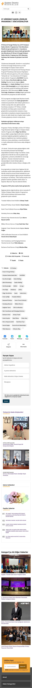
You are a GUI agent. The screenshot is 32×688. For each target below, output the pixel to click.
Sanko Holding (18, 282)
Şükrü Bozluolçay (7, 282)
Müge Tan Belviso (7, 293)
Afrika (20, 289)
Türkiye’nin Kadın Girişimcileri (13, 412)
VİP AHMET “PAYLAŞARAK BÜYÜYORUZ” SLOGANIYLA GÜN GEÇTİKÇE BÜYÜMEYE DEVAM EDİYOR (16, 515)
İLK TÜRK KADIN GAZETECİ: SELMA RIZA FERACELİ (15, 537)
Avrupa (22, 286)
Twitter (12, 337)
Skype (26, 337)
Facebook (5, 337)
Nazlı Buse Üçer (20, 321)
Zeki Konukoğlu (7, 286)
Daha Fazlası (23, 345)
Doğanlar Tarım (7, 307)
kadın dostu (23, 293)
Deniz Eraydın (6, 318)
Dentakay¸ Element (7, 304)
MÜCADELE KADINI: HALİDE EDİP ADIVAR (16, 520)
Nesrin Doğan (6, 325)
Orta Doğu (5, 289)
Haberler (14, 253)
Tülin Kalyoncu (6, 329)
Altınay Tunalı (16, 314)
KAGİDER (22, 275)
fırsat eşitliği (6, 296)
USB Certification (17, 307)
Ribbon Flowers (19, 304)
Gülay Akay (24, 318)
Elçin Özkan (16, 318)
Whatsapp (19, 337)
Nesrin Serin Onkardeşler (19, 325)
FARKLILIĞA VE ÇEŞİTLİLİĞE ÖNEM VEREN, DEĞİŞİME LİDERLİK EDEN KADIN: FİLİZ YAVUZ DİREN (17, 531)
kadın (15, 293)
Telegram (8, 345)
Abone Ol (22, 666)
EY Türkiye (13, 268)
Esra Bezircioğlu (7, 279)
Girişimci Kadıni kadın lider (10, 275)
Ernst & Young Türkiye (8, 271)
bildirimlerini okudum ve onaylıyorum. (16, 670)
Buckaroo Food (6, 314)
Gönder (6, 401)
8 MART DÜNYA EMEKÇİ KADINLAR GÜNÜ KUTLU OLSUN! (16, 525)
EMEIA (15, 286)
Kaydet (13, 260)
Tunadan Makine (16, 296)
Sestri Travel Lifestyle (20, 300)
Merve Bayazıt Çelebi (8, 321)
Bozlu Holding (17, 279)
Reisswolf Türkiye (7, 300)
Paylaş (20, 260)
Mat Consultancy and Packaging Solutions (13, 311)
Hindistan (13, 289)
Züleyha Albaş (16, 329)
